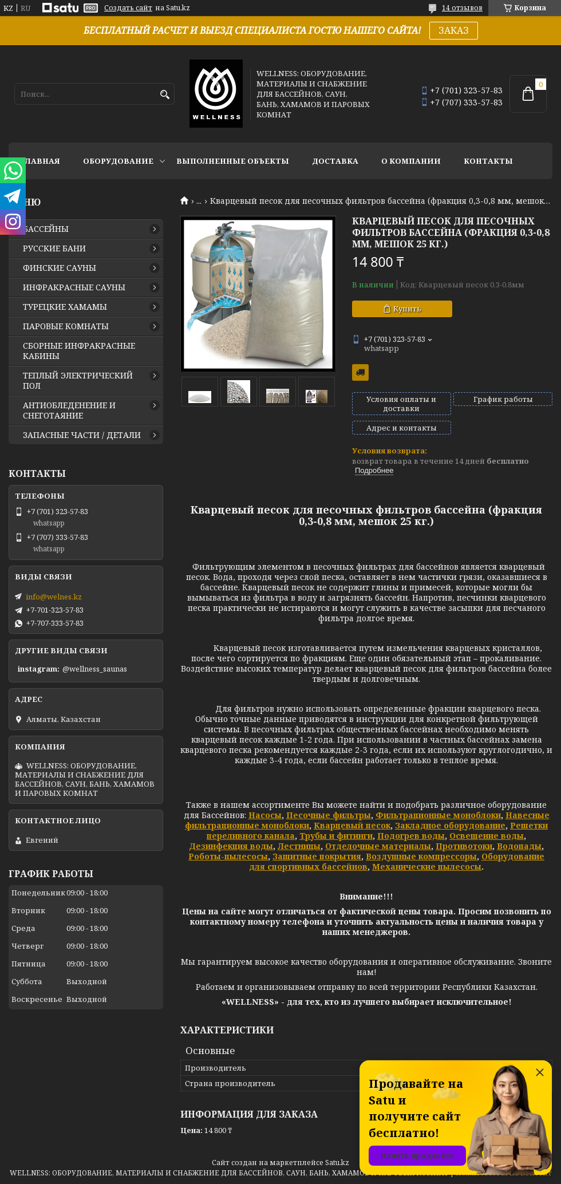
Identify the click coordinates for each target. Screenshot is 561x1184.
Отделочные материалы (378, 845)
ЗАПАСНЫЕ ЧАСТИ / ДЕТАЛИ (82, 435)
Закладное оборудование (450, 825)
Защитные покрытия (316, 856)
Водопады (519, 845)
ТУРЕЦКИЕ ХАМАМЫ (65, 307)
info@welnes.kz (54, 596)
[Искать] (165, 95)
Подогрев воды (411, 835)
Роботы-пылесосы (228, 856)
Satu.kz (337, 1162)
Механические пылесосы (426, 866)
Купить (407, 308)
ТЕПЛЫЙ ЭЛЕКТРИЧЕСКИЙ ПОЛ (78, 380)
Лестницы (299, 845)
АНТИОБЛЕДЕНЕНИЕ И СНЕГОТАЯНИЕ (69, 410)
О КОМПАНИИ (411, 161)
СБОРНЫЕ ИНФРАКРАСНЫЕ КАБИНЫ (79, 351)
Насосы (265, 815)
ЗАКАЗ (453, 30)
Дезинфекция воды (231, 845)
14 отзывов (462, 8)
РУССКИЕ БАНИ (54, 248)
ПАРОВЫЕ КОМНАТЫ (66, 326)
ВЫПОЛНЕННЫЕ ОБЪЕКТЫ (232, 161)
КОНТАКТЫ (488, 161)
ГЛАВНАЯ (40, 161)
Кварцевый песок (352, 825)
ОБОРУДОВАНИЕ (118, 161)
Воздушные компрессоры (421, 856)
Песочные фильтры (328, 815)
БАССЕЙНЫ (46, 229)
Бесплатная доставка (360, 372)
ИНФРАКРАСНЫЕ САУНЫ (74, 287)
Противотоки (464, 845)
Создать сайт (128, 8)
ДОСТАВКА (335, 161)
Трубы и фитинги (336, 835)
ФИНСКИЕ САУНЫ (59, 268)
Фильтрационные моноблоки (438, 815)
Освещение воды (486, 835)
